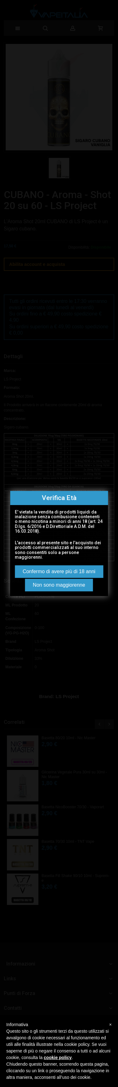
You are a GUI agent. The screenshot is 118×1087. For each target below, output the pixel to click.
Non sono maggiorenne (59, 585)
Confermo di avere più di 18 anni (59, 571)
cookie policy (58, 1057)
